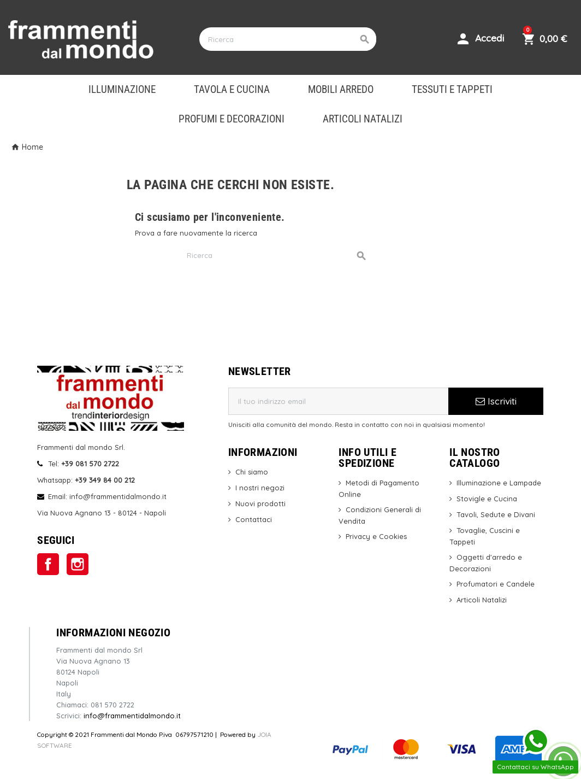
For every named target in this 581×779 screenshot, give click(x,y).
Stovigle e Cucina (486, 498)
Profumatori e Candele (495, 583)
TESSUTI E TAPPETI (452, 90)
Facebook (48, 564)
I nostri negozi (259, 487)
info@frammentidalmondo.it (132, 715)
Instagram (77, 564)
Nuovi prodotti (260, 503)
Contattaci (253, 519)
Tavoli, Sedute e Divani (495, 514)
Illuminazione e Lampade (498, 482)
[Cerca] (287, 39)
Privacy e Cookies (376, 536)
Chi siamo (251, 471)
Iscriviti (496, 401)
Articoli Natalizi (481, 599)
